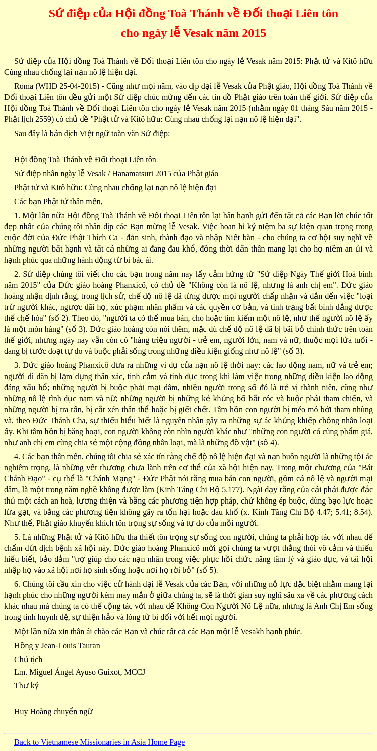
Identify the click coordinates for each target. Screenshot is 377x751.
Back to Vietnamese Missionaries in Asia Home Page (99, 742)
